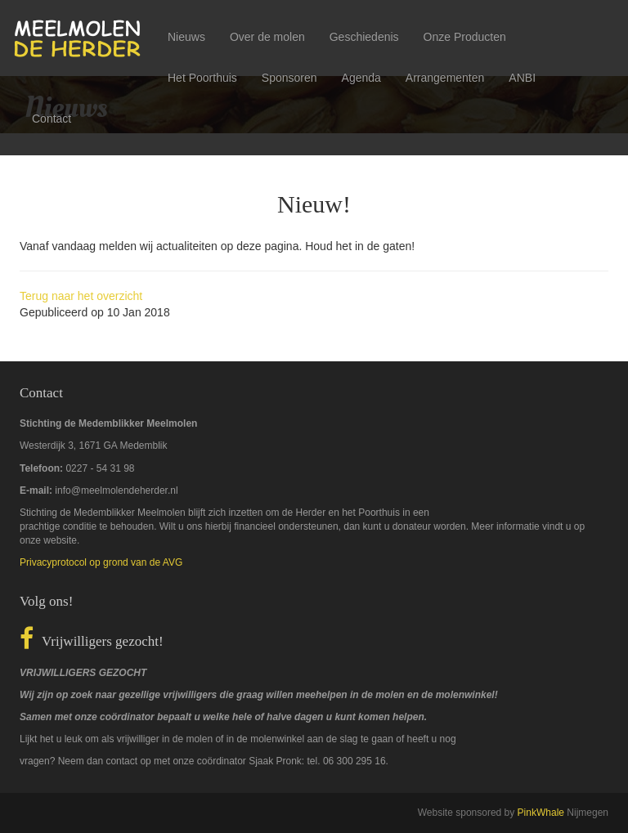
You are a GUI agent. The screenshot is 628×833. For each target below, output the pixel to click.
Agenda (361, 77)
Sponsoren (289, 77)
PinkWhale (541, 812)
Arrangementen (445, 77)
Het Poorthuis (202, 77)
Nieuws (186, 36)
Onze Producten (465, 36)
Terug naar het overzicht (81, 295)
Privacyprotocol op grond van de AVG (101, 562)
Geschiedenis (364, 36)
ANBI (522, 77)
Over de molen (267, 36)
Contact (51, 118)
